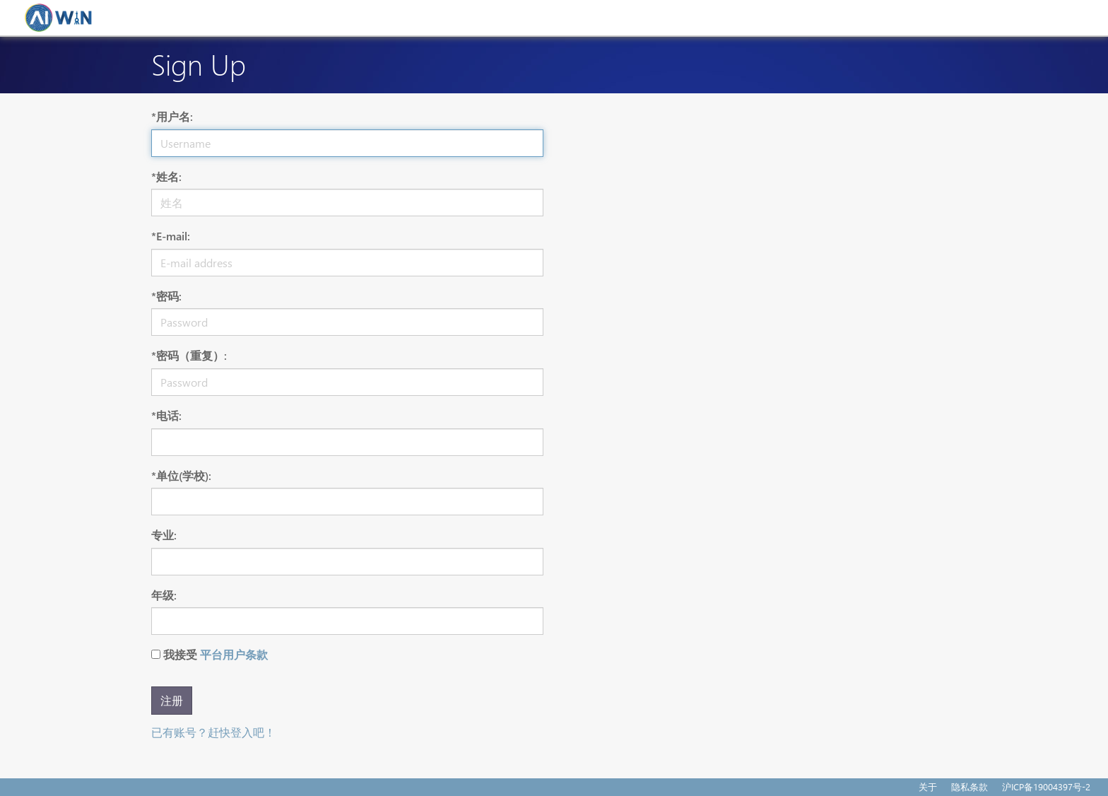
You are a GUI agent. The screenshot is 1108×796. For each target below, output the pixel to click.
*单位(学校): (181, 475)
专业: (164, 534)
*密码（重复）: (189, 355)
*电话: (166, 415)
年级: (164, 594)
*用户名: (172, 116)
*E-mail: (170, 235)
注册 (171, 700)
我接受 (215, 654)
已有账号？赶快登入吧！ (213, 732)
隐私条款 (969, 786)
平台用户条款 (234, 654)
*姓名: (166, 176)
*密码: (166, 295)
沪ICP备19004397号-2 (1046, 786)
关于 (928, 786)
